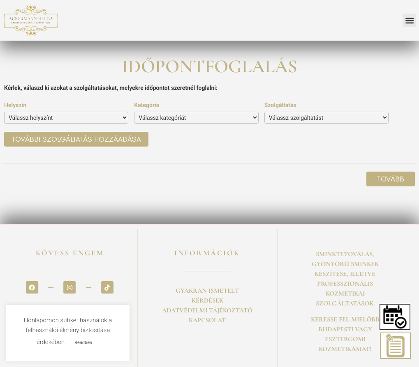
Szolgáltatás (280, 105)
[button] (395, 317)
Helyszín (15, 105)
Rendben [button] (83, 342)
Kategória (146, 105)
